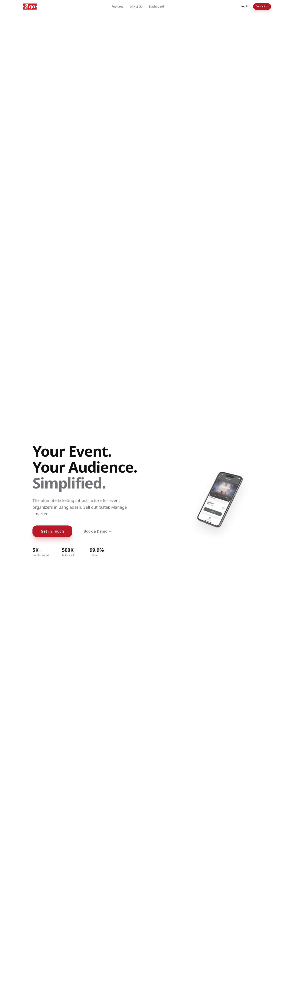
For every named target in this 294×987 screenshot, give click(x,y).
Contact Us (262, 6)
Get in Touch (52, 531)
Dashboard (156, 6)
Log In (244, 6)
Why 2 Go (136, 6)
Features (117, 6)
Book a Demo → (98, 531)
